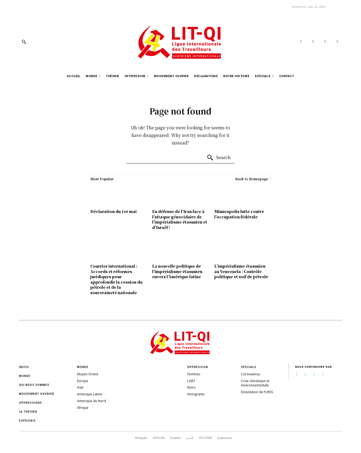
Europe (82, 381)
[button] (24, 42)
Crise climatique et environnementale (255, 383)
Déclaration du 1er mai (113, 211)
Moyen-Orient (87, 374)
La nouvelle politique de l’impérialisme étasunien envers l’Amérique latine (177, 271)
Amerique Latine (89, 394)
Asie (80, 387)
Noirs (191, 387)
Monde (24, 376)
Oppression (197, 367)
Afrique (82, 407)
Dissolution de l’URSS (257, 392)
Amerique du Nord (91, 401)
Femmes (193, 374)
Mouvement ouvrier (36, 393)
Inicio (24, 367)
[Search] (219, 157)
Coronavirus (250, 374)
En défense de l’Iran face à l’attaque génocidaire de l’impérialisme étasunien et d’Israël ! (179, 219)
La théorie (28, 411)
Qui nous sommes (34, 384)
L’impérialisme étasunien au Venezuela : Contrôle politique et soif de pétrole (241, 271)
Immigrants (196, 394)
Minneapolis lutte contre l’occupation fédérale (239, 214)
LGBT (191, 381)
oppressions (30, 402)
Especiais (27, 420)
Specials (248, 367)
